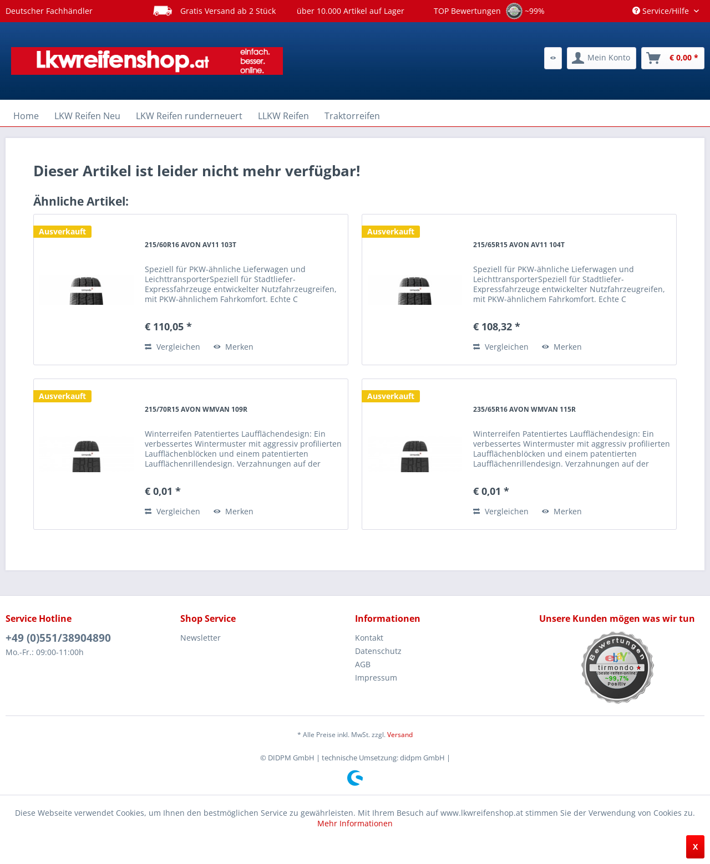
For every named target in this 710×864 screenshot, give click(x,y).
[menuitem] (553, 58)
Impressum (376, 677)
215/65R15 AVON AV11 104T (519, 244)
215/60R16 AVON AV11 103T (190, 244)
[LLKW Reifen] (283, 115)
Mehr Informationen (355, 823)
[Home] (26, 115)
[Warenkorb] (672, 58)
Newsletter (200, 637)
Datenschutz (378, 651)
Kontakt (369, 637)
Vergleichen (172, 346)
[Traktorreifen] (352, 115)
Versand (400, 734)
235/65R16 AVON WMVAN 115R (524, 409)
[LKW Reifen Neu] (87, 115)
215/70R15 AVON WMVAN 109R (196, 409)
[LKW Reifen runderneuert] (189, 115)
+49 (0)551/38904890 (58, 638)
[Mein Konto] (601, 58)
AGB (363, 664)
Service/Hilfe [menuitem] (661, 11)
